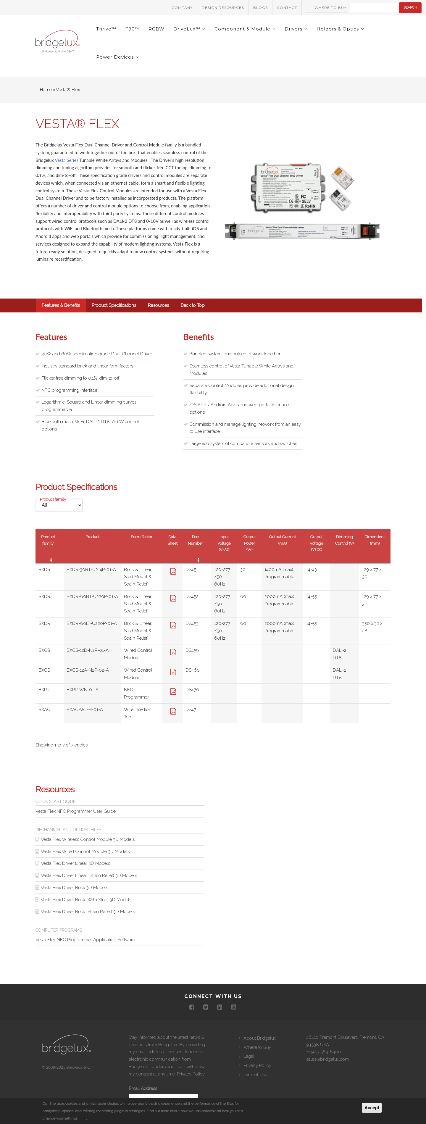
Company (182, 7)
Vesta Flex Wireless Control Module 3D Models (88, 839)
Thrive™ (106, 29)
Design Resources (223, 7)
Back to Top (193, 305)
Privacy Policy (190, 1074)
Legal (248, 1056)
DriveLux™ (189, 29)
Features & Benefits (61, 305)
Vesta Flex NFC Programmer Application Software (85, 939)
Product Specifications (114, 305)
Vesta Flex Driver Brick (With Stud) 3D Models (86, 899)
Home (46, 89)
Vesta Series (66, 160)
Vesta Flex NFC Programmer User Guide (76, 811)
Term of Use (255, 1074)
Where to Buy (330, 7)
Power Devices (117, 57)
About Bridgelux (259, 1038)
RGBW (156, 29)
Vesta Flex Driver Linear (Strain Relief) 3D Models (89, 875)
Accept (371, 1107)
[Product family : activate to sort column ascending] (50, 546)
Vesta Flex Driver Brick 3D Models (74, 887)
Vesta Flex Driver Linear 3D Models (75, 863)
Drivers (296, 29)
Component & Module (245, 29)
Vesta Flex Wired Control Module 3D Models (85, 851)
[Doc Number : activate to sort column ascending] (197, 546)
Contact (287, 7)
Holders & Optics (340, 29)
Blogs (260, 7)
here (82, 1119)
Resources (158, 305)
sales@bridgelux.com (327, 1059)
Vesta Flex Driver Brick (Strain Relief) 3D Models (88, 911)
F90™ (132, 29)
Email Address (143, 1088)
